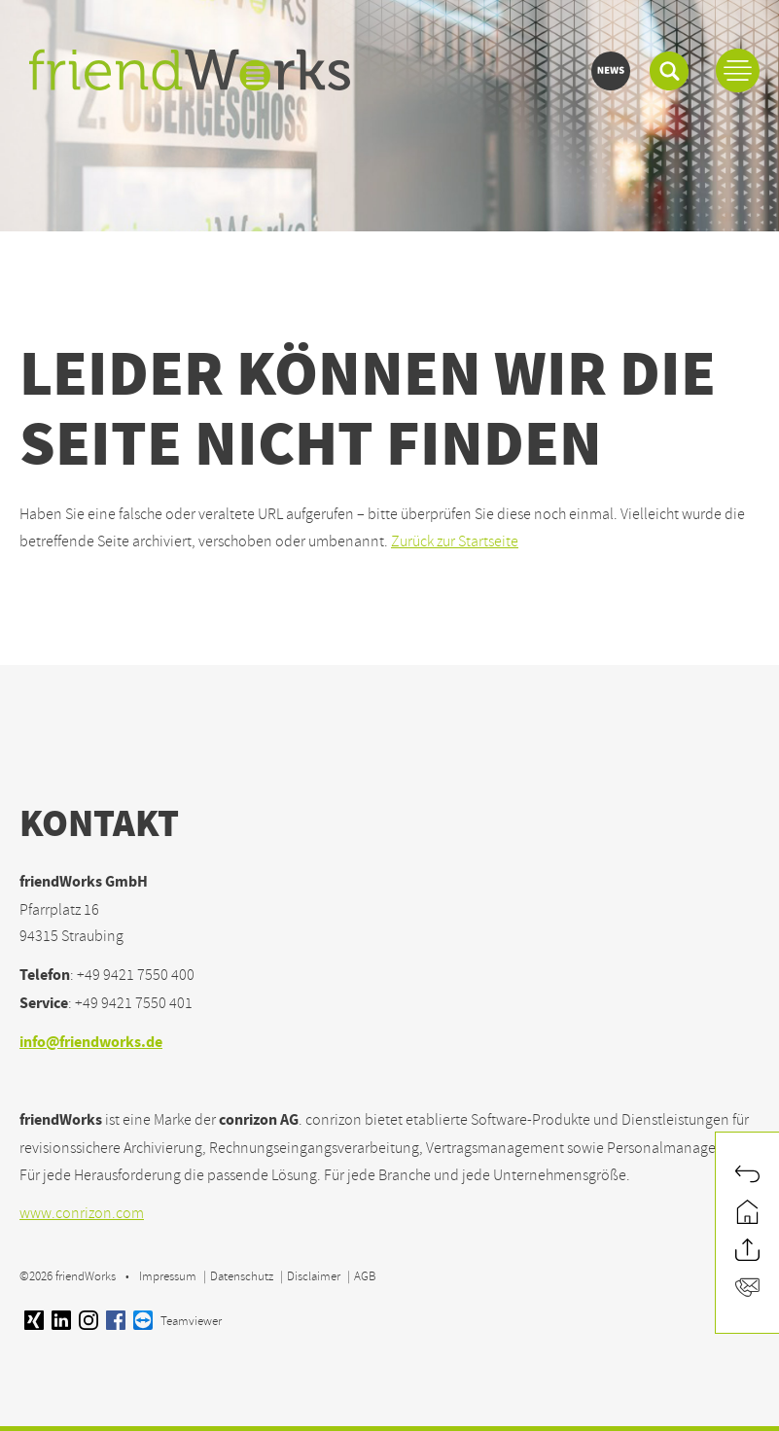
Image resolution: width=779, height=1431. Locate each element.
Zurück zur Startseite (454, 541)
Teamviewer (177, 1321)
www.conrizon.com (81, 1213)
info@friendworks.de (90, 1043)
